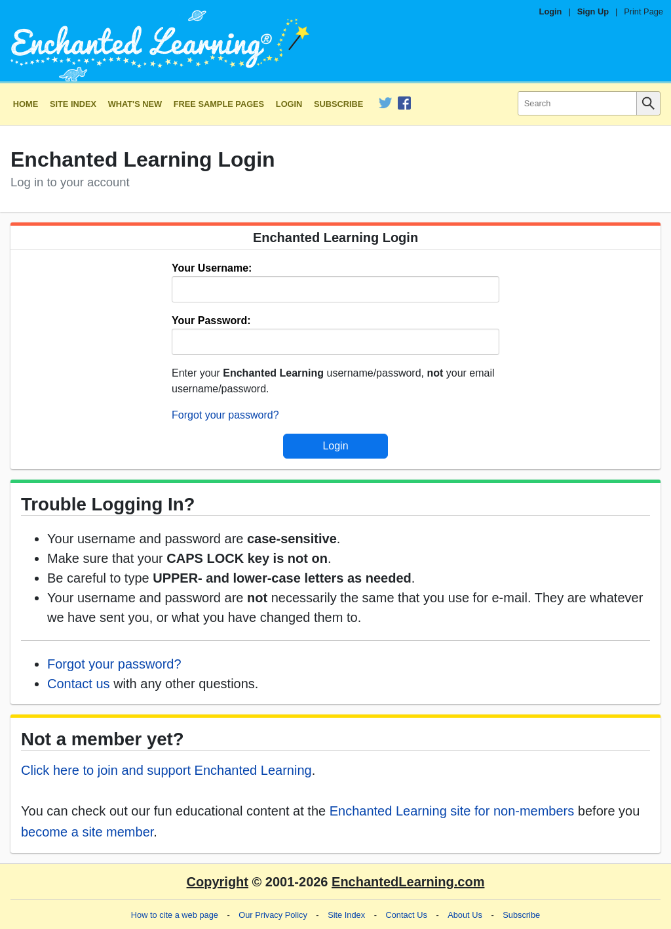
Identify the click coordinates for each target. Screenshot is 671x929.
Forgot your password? (225, 415)
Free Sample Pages (219, 104)
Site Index (73, 104)
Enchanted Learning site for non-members (452, 811)
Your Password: (211, 320)
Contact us (78, 683)
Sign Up (593, 11)
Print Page (643, 11)
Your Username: (212, 268)
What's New (135, 104)
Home (25, 104)
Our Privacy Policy (273, 915)
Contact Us (406, 915)
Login (550, 11)
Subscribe (338, 104)
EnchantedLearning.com (408, 882)
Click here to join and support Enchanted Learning (166, 770)
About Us (465, 915)
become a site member (87, 832)
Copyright (217, 882)
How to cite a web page (174, 915)
